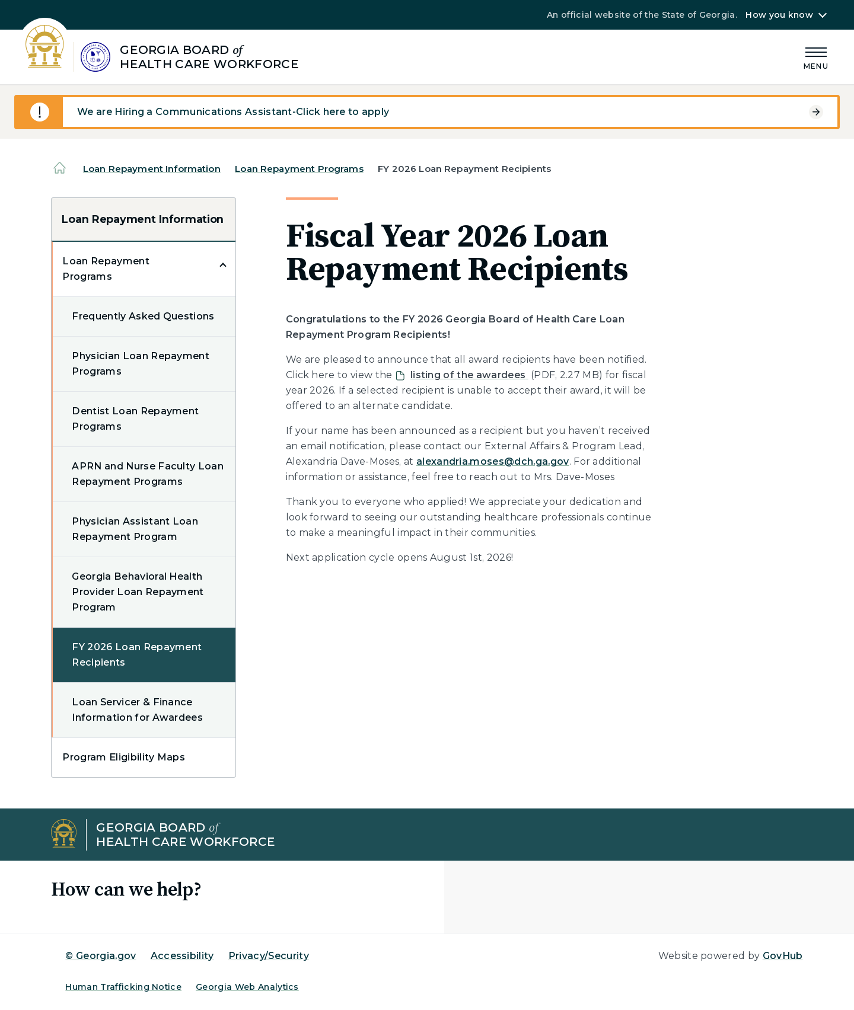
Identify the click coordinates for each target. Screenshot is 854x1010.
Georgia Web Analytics (247, 987)
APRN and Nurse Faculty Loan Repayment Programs (148, 474)
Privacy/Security (268, 955)
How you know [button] (778, 15)
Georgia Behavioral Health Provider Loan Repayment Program (137, 592)
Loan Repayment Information (152, 168)
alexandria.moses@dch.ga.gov (492, 461)
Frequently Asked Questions (143, 316)
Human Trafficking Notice (123, 987)
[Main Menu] (816, 57)
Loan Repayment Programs (299, 168)
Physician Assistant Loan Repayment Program (135, 529)
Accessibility (182, 955)
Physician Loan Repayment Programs (140, 363)
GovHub (783, 955)
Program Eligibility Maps (123, 757)
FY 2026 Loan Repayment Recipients (137, 654)
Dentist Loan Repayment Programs (135, 418)
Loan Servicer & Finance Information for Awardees (137, 709)
